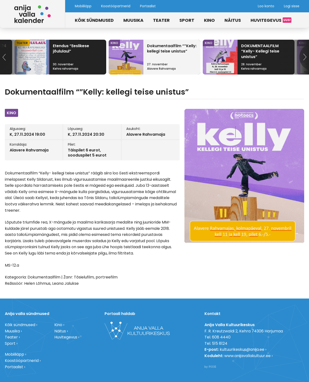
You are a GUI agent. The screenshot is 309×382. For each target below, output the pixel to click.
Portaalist (148, 6)
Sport (186, 20)
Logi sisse (291, 6)
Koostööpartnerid (115, 6)
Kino (209, 20)
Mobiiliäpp (83, 6)
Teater (161, 20)
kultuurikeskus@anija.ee (242, 349)
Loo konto (266, 6)
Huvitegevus (266, 20)
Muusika (133, 20)
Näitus (233, 20)
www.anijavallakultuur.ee (247, 356)
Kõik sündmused (94, 20)
